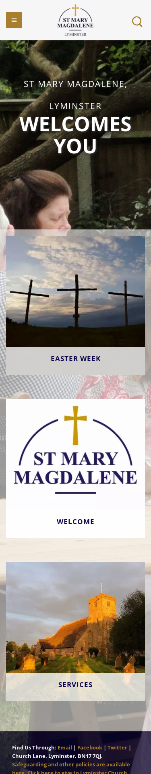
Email (65, 747)
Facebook (89, 747)
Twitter (117, 747)
